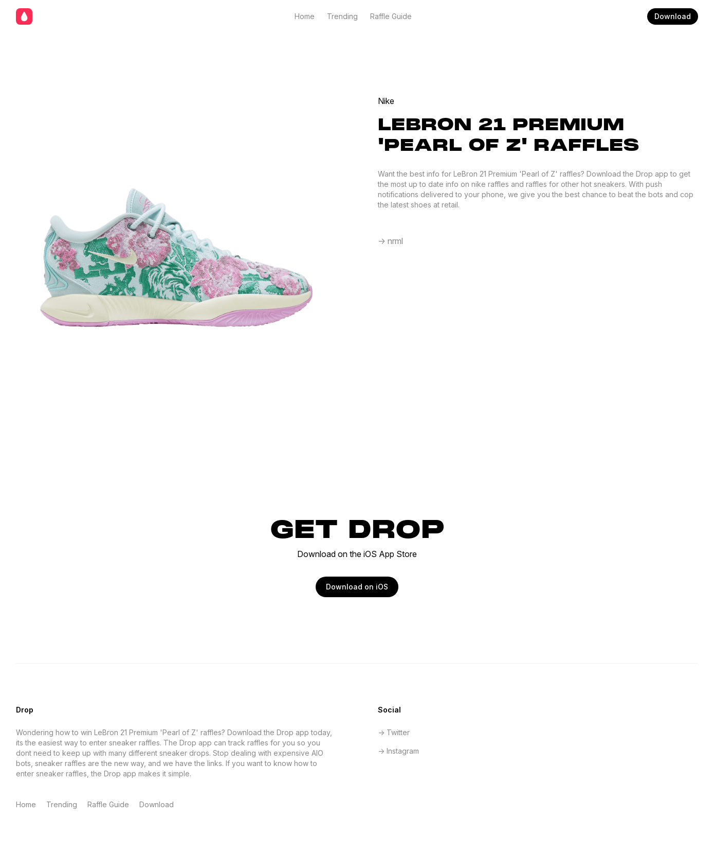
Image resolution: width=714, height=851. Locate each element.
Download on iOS (357, 586)
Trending (342, 16)
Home (305, 16)
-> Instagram (398, 750)
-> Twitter (394, 732)
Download (672, 16)
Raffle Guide (391, 16)
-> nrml (390, 241)
